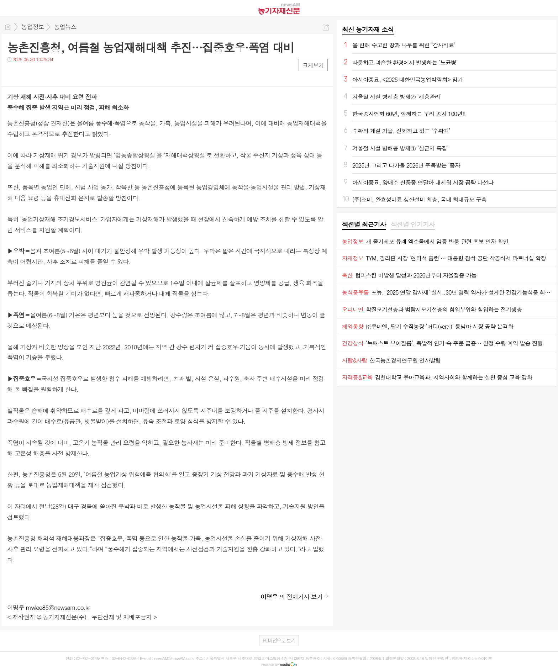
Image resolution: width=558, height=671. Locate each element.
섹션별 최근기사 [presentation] (364, 224)
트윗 (27, 74)
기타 (56, 74)
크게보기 (313, 65)
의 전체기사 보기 (291, 596)
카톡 (42, 74)
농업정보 (32, 26)
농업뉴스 (65, 26)
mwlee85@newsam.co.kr (58, 607)
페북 (13, 74)
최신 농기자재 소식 (368, 29)
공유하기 (326, 27)
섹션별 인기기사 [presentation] (413, 224)
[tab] (363, 224)
